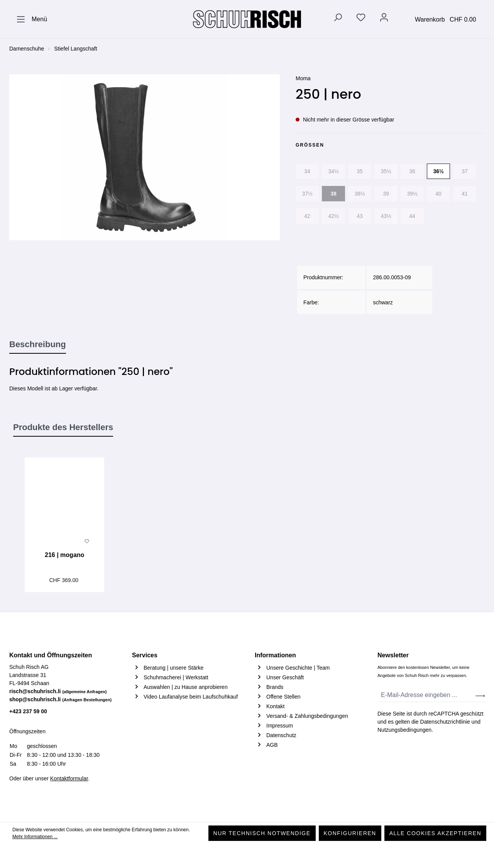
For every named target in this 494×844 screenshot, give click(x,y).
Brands (274, 687)
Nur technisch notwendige (262, 833)
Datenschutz (281, 735)
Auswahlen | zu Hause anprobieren (186, 687)
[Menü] (31, 19)
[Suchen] (337, 19)
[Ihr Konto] (384, 19)
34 (307, 171)
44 (412, 216)
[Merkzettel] (360, 19)
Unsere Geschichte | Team (298, 668)
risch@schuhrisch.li (58, 691)
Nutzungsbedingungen (404, 730)
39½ (412, 194)
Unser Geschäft (285, 677)
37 (465, 171)
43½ (386, 216)
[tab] (37, 345)
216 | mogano (64, 555)
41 (465, 194)
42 (307, 216)
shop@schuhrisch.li (60, 699)
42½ (333, 216)
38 (333, 194)
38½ (359, 194)
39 (386, 194)
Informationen (275, 655)
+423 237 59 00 (28, 711)
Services (144, 655)
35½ (386, 171)
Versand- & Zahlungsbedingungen (307, 716)
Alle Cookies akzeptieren (435, 833)
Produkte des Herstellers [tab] (63, 427)
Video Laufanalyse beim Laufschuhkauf (191, 697)
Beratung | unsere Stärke (173, 668)
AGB (272, 745)
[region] (145, 157)
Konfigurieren (350, 833)
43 (360, 216)
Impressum (279, 725)
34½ (333, 171)
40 (438, 194)
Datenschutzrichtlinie (445, 722)
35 (360, 171)
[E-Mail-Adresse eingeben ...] (426, 695)
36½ (438, 171)
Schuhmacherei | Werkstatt (176, 677)
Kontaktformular (69, 778)
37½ (307, 194)
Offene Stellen (283, 697)
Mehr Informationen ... (35, 836)
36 (412, 171)
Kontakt (275, 706)
